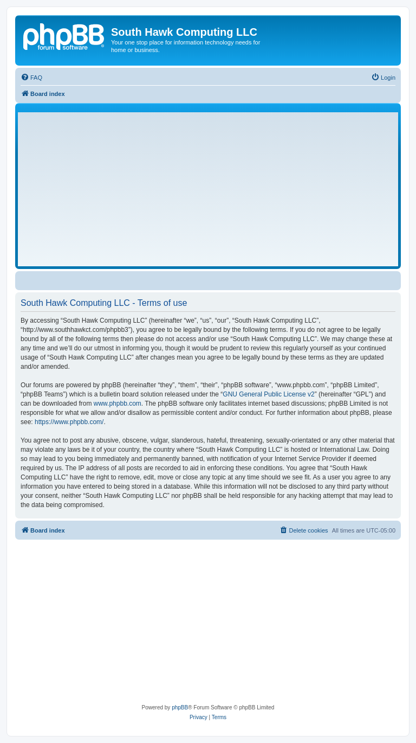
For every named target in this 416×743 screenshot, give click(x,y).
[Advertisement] (208, 189)
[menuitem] (31, 77)
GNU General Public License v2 (268, 394)
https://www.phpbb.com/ (69, 422)
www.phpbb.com (117, 403)
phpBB (180, 707)
